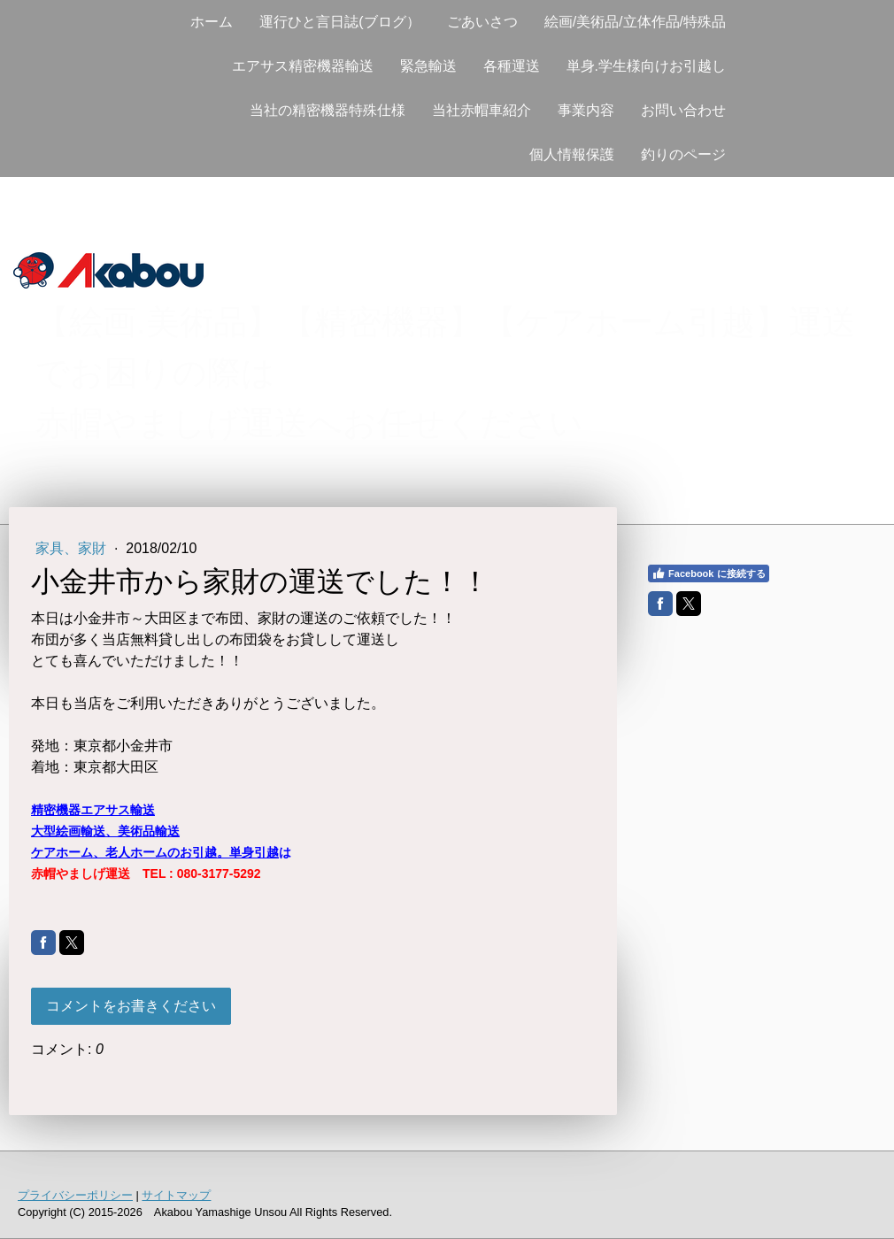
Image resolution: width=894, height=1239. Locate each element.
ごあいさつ (482, 21)
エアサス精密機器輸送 (303, 65)
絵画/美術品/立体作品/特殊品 (635, 21)
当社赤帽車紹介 (481, 110)
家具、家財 (72, 548)
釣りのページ (683, 154)
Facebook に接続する (708, 573)
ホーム (211, 21)
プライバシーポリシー (75, 1195)
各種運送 (511, 65)
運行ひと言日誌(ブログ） (339, 21)
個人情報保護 (571, 154)
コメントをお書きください (131, 1005)
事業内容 (586, 110)
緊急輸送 (428, 65)
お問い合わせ (683, 110)
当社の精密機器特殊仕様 (327, 110)
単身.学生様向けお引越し (646, 65)
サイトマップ (176, 1195)
